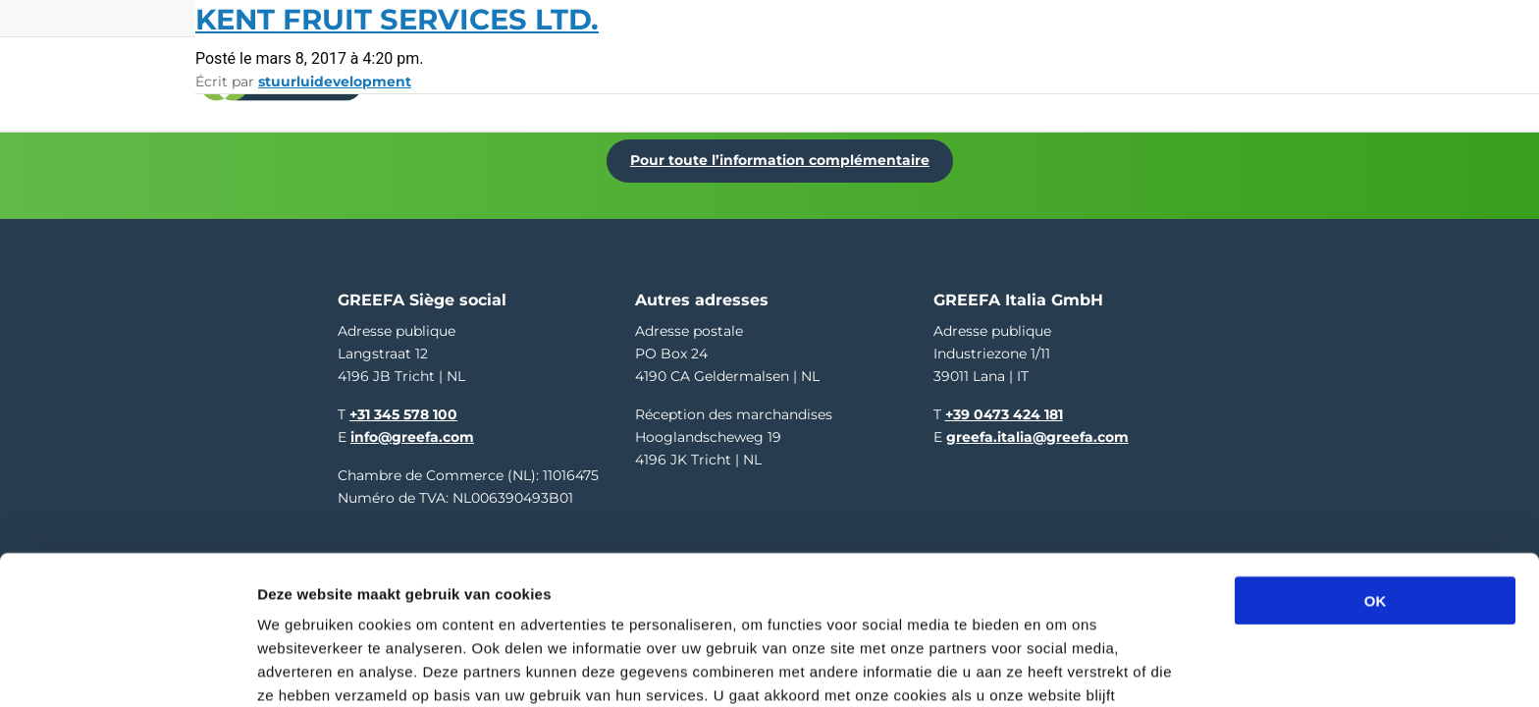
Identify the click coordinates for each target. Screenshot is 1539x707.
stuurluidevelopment (334, 81)
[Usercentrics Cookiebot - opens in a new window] (127, 668)
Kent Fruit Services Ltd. (397, 19)
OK (1375, 486)
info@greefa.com (412, 426)
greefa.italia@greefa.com (1037, 426)
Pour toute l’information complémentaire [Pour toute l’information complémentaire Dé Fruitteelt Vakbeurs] (785, 154)
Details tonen (1060, 668)
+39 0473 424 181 (1004, 403)
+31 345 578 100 (403, 403)
